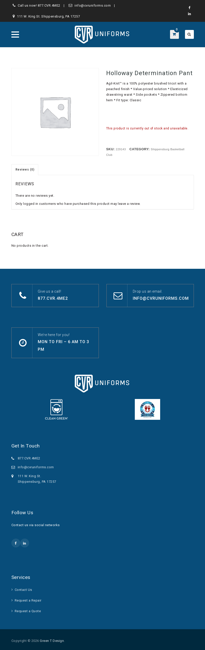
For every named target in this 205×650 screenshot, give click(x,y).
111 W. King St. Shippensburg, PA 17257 (48, 16)
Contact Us (23, 590)
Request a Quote (28, 611)
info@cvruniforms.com (92, 5)
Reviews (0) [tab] (24, 169)
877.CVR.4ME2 (49, 5)
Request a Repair (28, 600)
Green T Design (52, 641)
